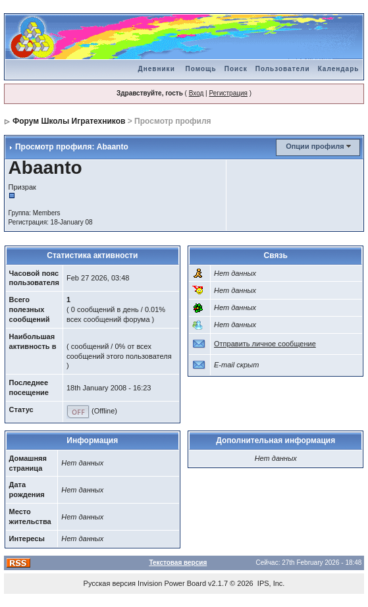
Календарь (338, 68)
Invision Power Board (172, 583)
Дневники (156, 68)
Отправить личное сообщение (265, 344)
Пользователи (282, 68)
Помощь (201, 68)
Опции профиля (315, 146)
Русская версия (110, 583)
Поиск (236, 68)
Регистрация (228, 93)
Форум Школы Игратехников (69, 121)
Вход (196, 93)
